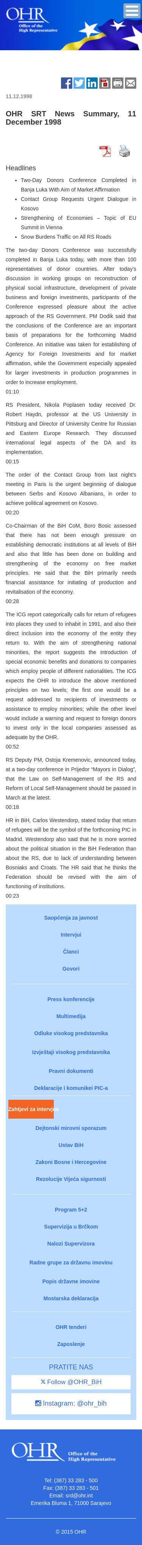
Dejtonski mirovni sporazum (71, 1128)
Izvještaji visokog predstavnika (71, 1052)
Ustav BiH (70, 1145)
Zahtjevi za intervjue (31, 1109)
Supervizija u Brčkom (71, 1227)
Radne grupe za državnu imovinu (71, 1262)
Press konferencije (71, 999)
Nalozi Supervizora (71, 1244)
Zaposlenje (71, 1344)
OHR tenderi (71, 1327)
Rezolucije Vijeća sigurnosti (71, 1179)
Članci (71, 952)
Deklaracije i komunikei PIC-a (71, 1088)
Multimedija (71, 1016)
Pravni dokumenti (71, 1071)
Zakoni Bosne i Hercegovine (71, 1162)
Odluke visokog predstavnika (71, 1033)
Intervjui (71, 935)
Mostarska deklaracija (71, 1298)
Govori (71, 969)
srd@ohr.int (79, 1496)
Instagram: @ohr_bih (70, 1403)
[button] (132, 11)
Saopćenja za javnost (71, 918)
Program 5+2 (71, 1210)
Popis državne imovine (71, 1281)
